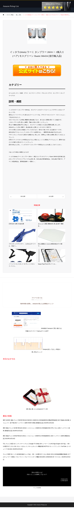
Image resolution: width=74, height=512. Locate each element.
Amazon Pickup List (11, 6)
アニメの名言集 (37, 487)
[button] (29, 34)
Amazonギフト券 (42, 409)
